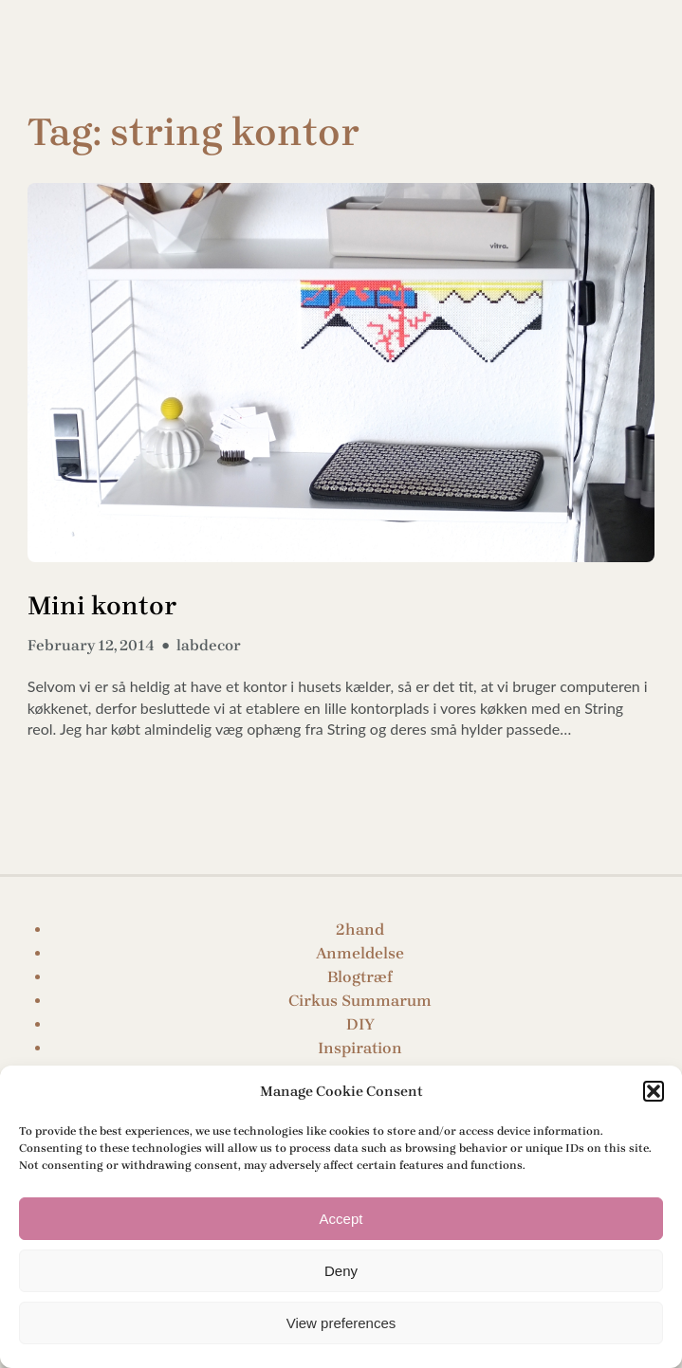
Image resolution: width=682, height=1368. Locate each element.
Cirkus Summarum (360, 1001)
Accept (341, 1219)
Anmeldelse (360, 953)
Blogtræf (360, 977)
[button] (653, 1091)
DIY (360, 1024)
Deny (341, 1271)
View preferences (341, 1323)
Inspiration (360, 1048)
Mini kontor (102, 606)
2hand (360, 930)
